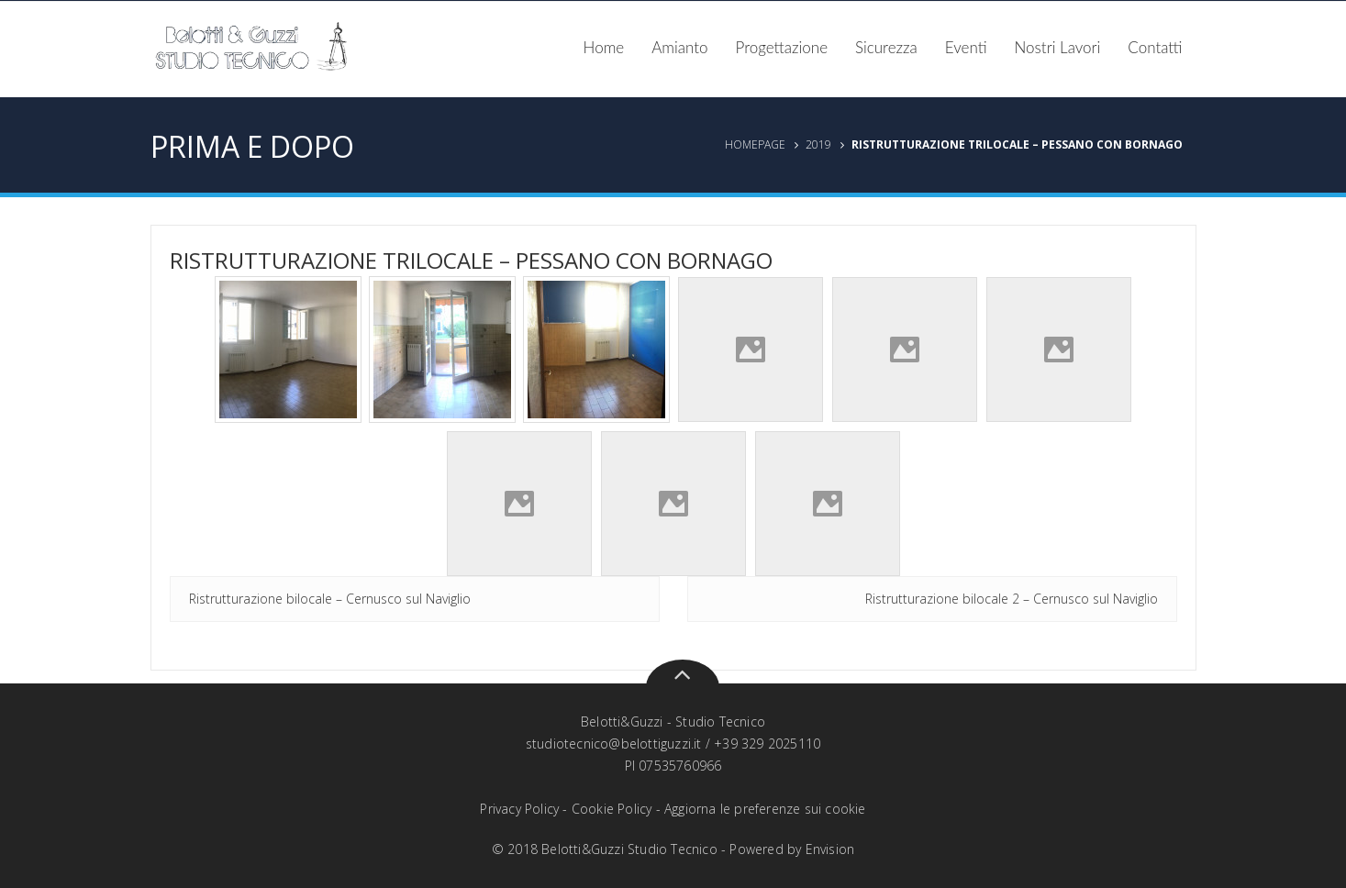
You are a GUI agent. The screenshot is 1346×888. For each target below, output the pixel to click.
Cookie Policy (612, 808)
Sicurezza (886, 47)
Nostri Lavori (1058, 47)
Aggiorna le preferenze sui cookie (765, 808)
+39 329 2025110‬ (767, 743)
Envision (830, 849)
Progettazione (782, 47)
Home (604, 47)
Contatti (1155, 47)
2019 (818, 144)
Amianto (679, 47)
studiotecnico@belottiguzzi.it (614, 743)
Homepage (755, 144)
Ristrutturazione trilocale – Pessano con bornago (471, 260)
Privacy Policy (519, 808)
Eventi (966, 47)
